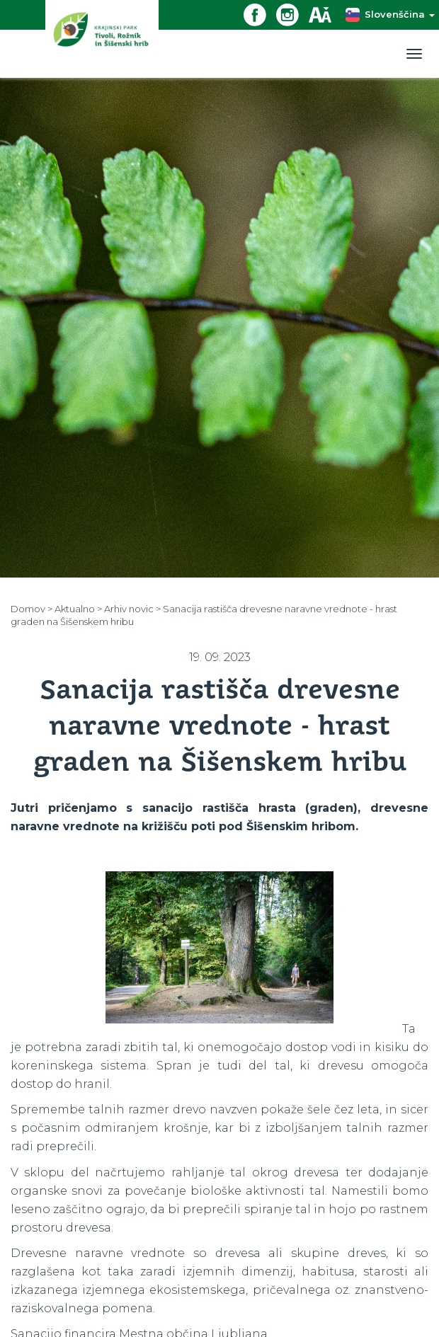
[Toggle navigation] (414, 53)
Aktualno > (78, 608)
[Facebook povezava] (260, 14)
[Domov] (102, 38)
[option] (219, 947)
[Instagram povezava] (292, 14)
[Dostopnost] (325, 14)
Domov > (31, 608)
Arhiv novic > (132, 608)
